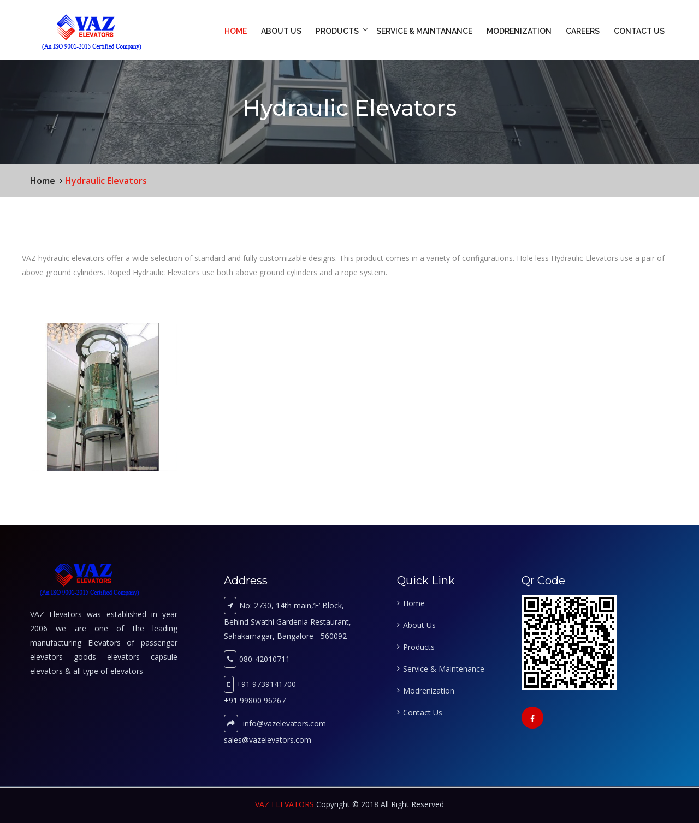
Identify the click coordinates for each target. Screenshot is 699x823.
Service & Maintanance (424, 31)
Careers (583, 31)
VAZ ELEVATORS (284, 804)
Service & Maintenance (443, 669)
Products (337, 31)
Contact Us (639, 31)
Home (235, 31)
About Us (281, 31)
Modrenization (519, 31)
